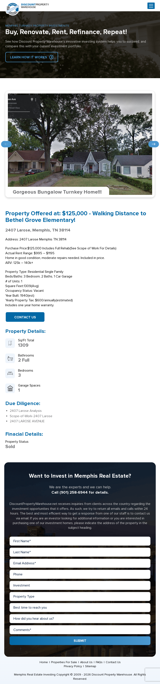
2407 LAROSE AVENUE (27, 421)
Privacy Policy (73, 666)
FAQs (99, 662)
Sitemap (90, 666)
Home (44, 662)
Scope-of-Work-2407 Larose (31, 416)
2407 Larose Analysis (26, 411)
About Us (86, 662)
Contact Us (25, 317)
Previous (6, 144)
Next (153, 144)
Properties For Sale (64, 662)
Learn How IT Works (28, 57)
